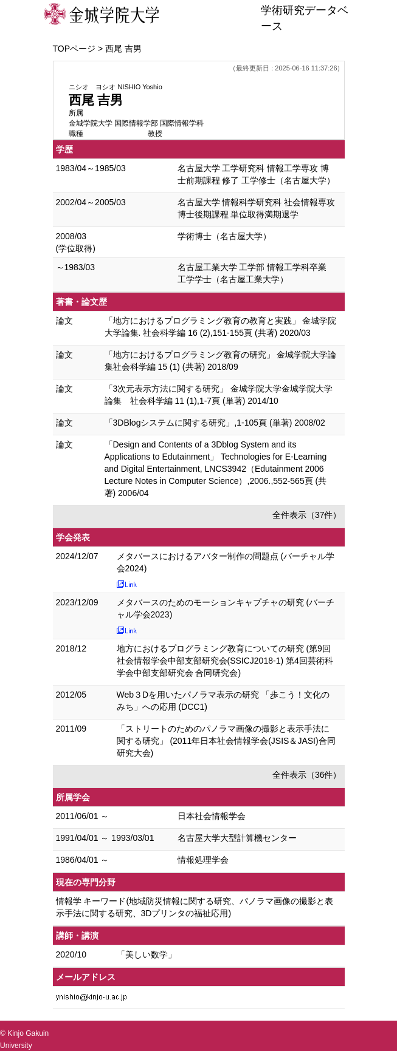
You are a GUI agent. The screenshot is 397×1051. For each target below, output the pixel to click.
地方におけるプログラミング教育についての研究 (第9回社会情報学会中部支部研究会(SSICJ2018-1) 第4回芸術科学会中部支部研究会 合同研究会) (225, 661)
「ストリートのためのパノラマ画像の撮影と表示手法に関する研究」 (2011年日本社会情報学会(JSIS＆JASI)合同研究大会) (226, 741)
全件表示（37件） (307, 515)
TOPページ (74, 48)
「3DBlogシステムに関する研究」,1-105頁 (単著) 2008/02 (215, 422)
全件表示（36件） (307, 775)
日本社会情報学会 (212, 816)
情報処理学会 (203, 860)
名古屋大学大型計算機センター (237, 838)
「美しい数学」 (146, 954)
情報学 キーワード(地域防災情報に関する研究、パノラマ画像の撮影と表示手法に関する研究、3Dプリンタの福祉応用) (195, 907)
